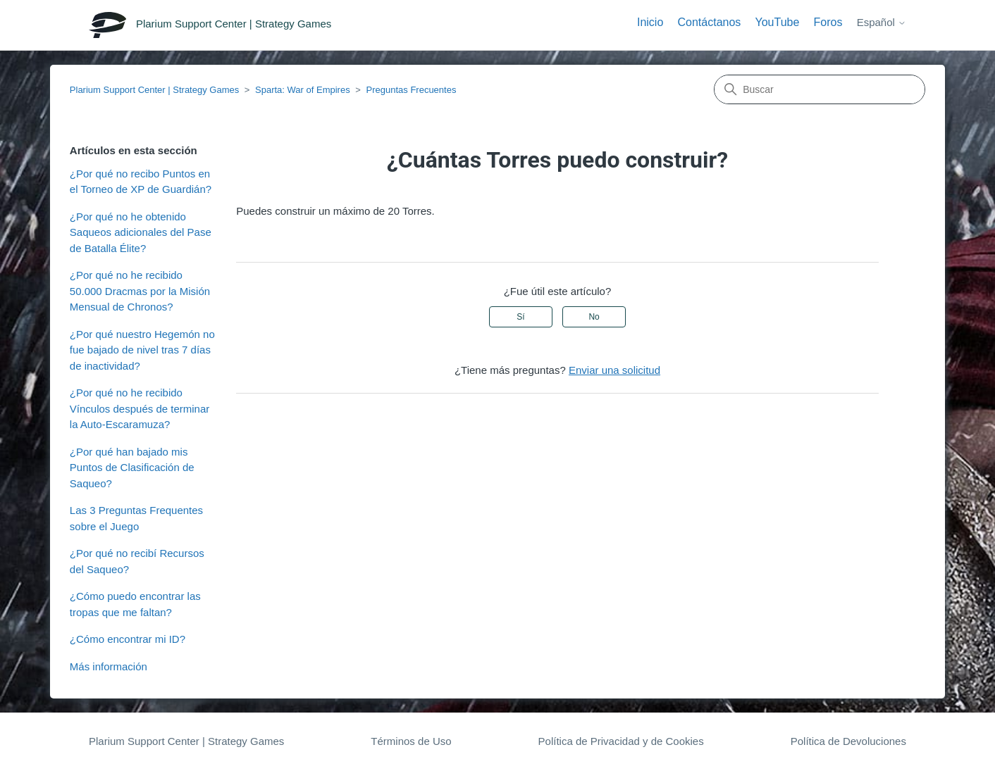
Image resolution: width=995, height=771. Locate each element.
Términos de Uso (411, 741)
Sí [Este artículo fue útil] (520, 317)
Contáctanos (709, 22)
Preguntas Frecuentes (411, 89)
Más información (108, 666)
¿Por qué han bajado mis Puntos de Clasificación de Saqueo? (132, 467)
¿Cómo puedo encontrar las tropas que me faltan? (135, 604)
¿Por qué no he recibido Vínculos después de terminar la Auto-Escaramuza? (139, 408)
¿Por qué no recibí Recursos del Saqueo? (137, 561)
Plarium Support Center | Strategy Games (154, 89)
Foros (828, 22)
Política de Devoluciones (848, 741)
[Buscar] (820, 89)
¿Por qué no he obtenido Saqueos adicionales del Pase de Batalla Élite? (140, 232)
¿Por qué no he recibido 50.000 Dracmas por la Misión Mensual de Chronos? (140, 291)
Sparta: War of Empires (302, 89)
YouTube (777, 22)
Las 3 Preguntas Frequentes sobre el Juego (136, 518)
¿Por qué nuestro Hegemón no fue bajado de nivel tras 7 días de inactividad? (142, 350)
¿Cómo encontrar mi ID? (127, 639)
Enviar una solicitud (614, 370)
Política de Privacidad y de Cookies (621, 741)
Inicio (650, 22)
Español (881, 22)
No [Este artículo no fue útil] (593, 317)
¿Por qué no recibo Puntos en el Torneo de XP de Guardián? (140, 182)
